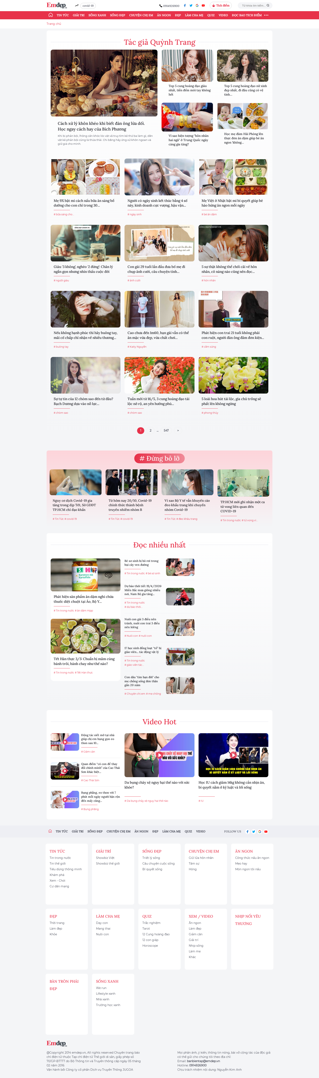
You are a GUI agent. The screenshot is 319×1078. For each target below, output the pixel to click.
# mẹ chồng (153, 693)
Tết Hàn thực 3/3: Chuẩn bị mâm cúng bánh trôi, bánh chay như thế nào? (84, 661)
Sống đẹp (117, 15)
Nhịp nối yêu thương (248, 920)
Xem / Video (201, 916)
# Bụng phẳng (90, 809)
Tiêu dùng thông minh (66, 869)
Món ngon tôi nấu (248, 869)
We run (101, 988)
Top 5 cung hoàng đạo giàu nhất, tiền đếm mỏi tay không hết (190, 90)
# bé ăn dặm (209, 214)
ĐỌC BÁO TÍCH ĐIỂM (247, 15)
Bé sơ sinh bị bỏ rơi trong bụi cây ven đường (141, 563)
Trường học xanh (108, 1005)
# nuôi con (145, 635)
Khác (192, 957)
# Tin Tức (58, 518)
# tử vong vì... (250, 520)
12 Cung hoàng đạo (156, 934)
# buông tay (61, 346)
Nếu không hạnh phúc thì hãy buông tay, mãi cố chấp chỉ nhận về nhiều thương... (85, 335)
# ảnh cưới (134, 280)
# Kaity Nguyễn (137, 346)
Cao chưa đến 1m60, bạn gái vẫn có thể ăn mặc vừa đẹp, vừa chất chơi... (158, 335)
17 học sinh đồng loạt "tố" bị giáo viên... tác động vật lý (143, 650)
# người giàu (61, 280)
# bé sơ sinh (153, 573)
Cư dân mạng (59, 886)
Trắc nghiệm (151, 923)
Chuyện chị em (141, 15)
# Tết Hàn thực (84, 672)
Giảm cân (195, 934)
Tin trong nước (60, 858)
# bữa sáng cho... (64, 214)
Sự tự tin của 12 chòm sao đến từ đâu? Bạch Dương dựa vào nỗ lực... (83, 401)
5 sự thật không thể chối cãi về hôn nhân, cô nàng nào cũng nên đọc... (229, 269)
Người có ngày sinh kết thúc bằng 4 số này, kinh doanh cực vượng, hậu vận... (157, 203)
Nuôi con (102, 934)
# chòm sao (61, 412)
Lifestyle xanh (105, 993)
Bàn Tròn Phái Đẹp (64, 985)
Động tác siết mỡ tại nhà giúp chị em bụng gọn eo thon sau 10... (97, 739)
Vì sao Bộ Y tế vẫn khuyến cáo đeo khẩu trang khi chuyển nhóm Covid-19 (187, 505)
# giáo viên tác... (134, 664)
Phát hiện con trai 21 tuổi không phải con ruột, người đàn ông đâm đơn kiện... (233, 335)
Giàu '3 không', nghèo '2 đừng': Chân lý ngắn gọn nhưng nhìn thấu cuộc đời (83, 269)
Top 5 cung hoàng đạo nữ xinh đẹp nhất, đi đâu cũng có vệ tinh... (245, 90)
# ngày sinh (135, 214)
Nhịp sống (196, 945)
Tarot (146, 928)
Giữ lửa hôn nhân (201, 858)
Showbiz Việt (105, 858)
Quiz (211, 15)
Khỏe (53, 934)
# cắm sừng (209, 346)
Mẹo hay (241, 863)
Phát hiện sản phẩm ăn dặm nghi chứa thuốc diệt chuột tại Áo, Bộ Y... (84, 599)
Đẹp (178, 15)
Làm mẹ (195, 951)
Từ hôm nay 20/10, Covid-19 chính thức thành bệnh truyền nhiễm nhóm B (130, 505)
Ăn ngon (164, 15)
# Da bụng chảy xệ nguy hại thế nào (146, 800)
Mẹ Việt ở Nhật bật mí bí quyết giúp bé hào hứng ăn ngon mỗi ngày (232, 203)
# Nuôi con (131, 635)
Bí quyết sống (152, 869)
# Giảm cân (88, 751)
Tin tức (63, 15)
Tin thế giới (58, 863)
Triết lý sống (151, 858)
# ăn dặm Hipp (84, 610)
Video (223, 15)
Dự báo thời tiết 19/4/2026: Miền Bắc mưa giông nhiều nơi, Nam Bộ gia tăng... (143, 590)
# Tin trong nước (231, 520)
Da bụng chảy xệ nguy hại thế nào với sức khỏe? (157, 785)
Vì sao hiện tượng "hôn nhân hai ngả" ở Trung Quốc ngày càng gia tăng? (189, 140)
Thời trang (57, 923)
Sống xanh (97, 15)
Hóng (193, 869)
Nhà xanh (102, 999)
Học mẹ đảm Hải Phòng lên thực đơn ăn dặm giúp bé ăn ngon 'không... (244, 138)
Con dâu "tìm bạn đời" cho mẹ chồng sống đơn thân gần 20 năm (142, 681)
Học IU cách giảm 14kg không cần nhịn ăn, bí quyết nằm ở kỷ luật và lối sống (232, 785)
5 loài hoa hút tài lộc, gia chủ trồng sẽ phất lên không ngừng (231, 401)
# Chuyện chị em (135, 693)
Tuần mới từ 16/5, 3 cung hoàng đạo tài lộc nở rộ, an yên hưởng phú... (158, 401)
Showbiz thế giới (108, 863)
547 (166, 430)
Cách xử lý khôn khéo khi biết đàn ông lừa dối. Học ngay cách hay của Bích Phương (101, 126)
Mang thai (103, 928)
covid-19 (88, 6)
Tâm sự (194, 863)
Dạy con (102, 923)
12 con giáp (150, 940)
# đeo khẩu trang (186, 518)
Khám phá (57, 875)
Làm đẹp (56, 928)
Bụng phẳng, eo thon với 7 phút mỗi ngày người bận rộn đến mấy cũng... (100, 796)
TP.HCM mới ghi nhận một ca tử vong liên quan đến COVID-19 (243, 506)
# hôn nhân (209, 280)
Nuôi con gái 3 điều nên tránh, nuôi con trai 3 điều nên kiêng (142, 623)
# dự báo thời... (134, 606)
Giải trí (78, 15)
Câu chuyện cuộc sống (158, 863)
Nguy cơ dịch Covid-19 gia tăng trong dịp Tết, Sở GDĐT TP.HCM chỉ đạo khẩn (74, 505)
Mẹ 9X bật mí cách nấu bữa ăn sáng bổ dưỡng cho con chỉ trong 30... (84, 203)
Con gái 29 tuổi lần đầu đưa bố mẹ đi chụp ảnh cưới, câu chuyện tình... (156, 269)
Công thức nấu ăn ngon (252, 858)
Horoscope (150, 945)
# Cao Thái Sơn (90, 780)
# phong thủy (210, 412)
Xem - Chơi (57, 880)
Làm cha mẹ (194, 15)
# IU (201, 800)
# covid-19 (70, 518)
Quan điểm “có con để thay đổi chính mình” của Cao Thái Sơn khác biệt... (100, 768)
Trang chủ (54, 24)
